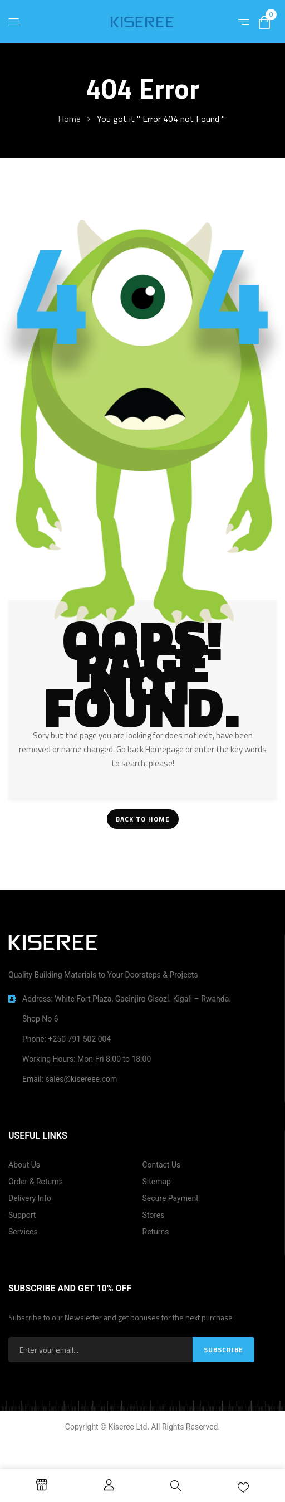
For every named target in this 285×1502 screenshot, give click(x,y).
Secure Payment (170, 1198)
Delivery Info (29, 1198)
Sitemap (156, 1181)
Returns (155, 1231)
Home (69, 118)
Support (22, 1215)
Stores (153, 1215)
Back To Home (143, 819)
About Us (24, 1164)
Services (23, 1231)
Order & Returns (35, 1181)
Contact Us (161, 1164)
